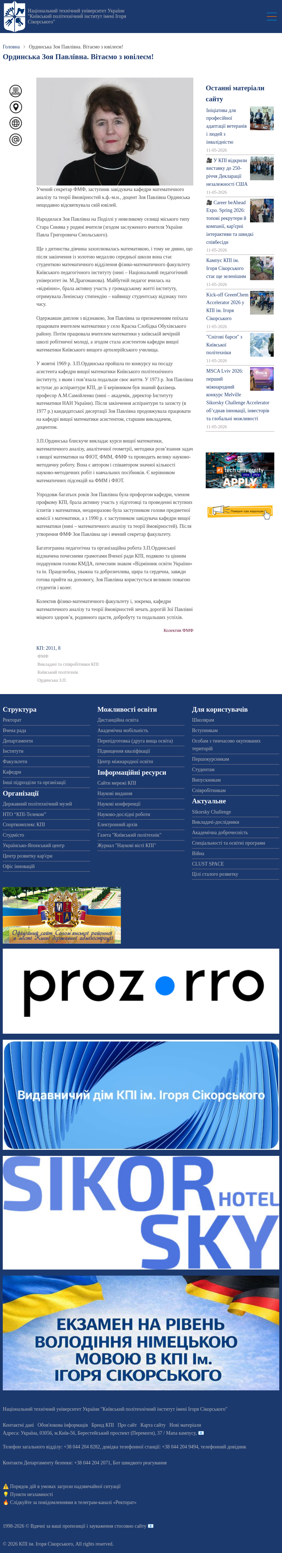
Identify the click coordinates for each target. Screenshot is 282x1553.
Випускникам (206, 780)
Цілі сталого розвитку (215, 874)
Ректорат (12, 720)
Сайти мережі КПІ (116, 783)
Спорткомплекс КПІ (24, 824)
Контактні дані (18, 1425)
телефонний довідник (223, 1447)
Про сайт (127, 1425)
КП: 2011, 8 (48, 648)
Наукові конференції (118, 804)
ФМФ (42, 656)
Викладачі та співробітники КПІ (68, 664)
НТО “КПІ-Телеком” (24, 814)
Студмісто (13, 835)
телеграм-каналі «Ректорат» (107, 1502)
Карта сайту (153, 1425)
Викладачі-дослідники (215, 822)
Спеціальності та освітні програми (228, 843)
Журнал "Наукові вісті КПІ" (126, 845)
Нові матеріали (185, 1425)
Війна (198, 853)
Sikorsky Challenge (211, 812)
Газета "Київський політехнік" (129, 835)
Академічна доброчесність (220, 832)
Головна (11, 47)
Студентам (203, 769)
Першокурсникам (210, 759)
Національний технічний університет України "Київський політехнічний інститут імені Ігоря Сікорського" (77, 16)
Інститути (13, 751)
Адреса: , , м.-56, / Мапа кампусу (99, 1433)
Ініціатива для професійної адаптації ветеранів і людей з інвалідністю (226, 126)
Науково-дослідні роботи (123, 814)
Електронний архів (117, 824)
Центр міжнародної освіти (125, 761)
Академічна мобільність (122, 730)
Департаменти (18, 741)
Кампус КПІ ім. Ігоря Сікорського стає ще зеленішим (226, 268)
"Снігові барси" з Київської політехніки (224, 345)
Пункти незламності (31, 1494)
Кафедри (12, 772)
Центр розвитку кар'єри (27, 856)
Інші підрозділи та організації (34, 782)
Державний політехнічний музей (37, 804)
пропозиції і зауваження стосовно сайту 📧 (108, 1526)
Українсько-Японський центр (33, 845)
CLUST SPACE (208, 864)
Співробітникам (209, 790)
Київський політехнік (57, 672)
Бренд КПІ (102, 1425)
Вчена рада (14, 730)
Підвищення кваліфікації (123, 751)
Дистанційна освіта (118, 720)
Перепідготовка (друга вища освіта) (135, 741)
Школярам (203, 720)
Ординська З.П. (52, 680)
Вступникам (205, 730)
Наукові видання (114, 793)
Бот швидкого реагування (140, 1462)
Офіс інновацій (19, 866)
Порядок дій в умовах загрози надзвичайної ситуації (65, 1486)
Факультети (15, 761)
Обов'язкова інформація (63, 1425)
